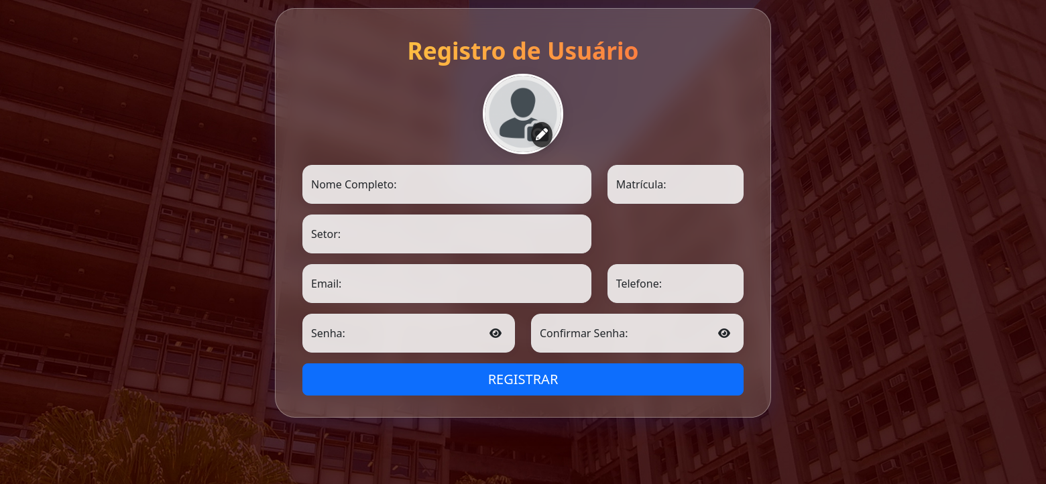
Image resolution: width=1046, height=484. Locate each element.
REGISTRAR (523, 379)
